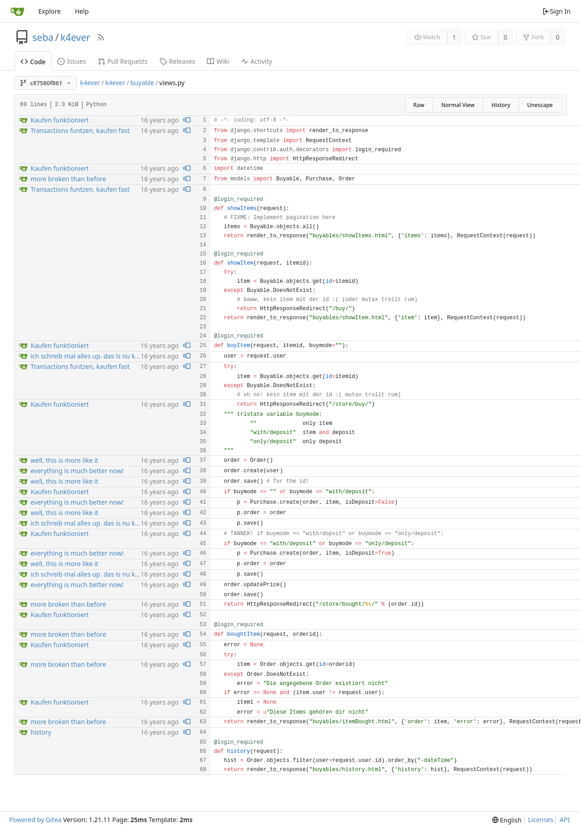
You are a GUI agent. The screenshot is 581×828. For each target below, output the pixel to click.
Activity (256, 61)
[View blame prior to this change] (186, 120)
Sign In (556, 11)
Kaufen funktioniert (60, 120)
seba (43, 37)
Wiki (218, 61)
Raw (418, 105)
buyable (142, 82)
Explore (49, 11)
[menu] (507, 820)
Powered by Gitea (35, 819)
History (500, 105)
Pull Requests (123, 61)
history (41, 732)
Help (82, 11)
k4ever (75, 37)
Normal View (457, 105)
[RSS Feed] (101, 37)
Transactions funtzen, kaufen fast (80, 130)
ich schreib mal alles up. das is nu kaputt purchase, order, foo (121, 356)
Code (33, 61)
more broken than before (68, 178)
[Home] (17, 11)
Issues (71, 61)
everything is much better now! (77, 470)
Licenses (541, 819)
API (565, 819)
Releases (177, 61)
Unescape (540, 105)
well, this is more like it (64, 460)
